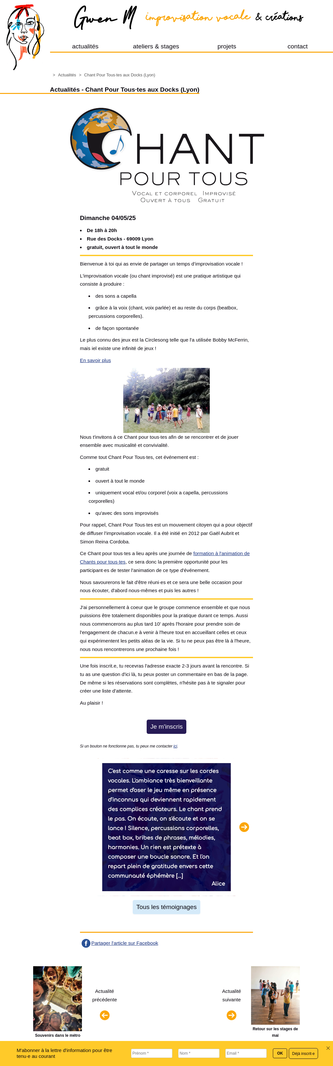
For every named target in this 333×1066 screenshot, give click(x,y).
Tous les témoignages (166, 907)
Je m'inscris (166, 726)
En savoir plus (95, 360)
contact (297, 46)
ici (175, 746)
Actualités (67, 74)
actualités (85, 46)
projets (227, 46)
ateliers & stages (156, 46)
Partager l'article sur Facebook (124, 943)
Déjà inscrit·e (303, 1053)
